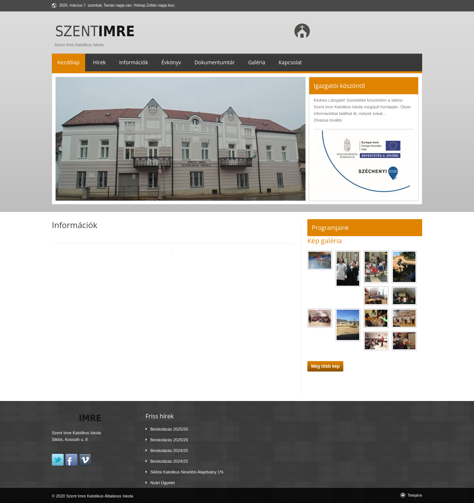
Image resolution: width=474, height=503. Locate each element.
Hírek (99, 62)
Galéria (256, 62)
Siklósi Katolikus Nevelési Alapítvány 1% (186, 472)
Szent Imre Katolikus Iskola (96, 43)
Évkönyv (171, 62)
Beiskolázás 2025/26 (169, 429)
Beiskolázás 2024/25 (169, 450)
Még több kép (325, 366)
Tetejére (415, 495)
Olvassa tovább (328, 120)
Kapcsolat (290, 62)
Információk (133, 62)
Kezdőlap (68, 62)
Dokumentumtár (214, 62)
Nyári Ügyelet (162, 482)
